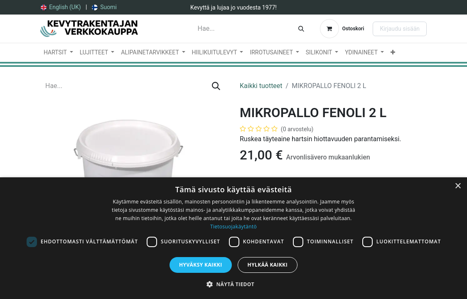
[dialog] (233, 238)
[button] (233, 284)
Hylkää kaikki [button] (268, 264)
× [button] (458, 186)
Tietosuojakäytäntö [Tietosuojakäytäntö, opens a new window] (233, 226)
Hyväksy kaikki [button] (200, 264)
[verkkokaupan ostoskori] (342, 28)
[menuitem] (61, 7)
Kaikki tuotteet (261, 86)
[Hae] (301, 29)
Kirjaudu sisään (400, 28)
